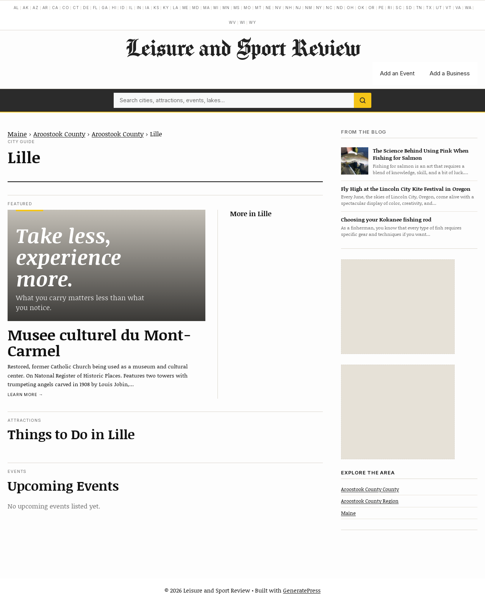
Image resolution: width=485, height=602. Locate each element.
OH (350, 7)
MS (236, 7)
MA (206, 7)
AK (26, 7)
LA (175, 7)
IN (139, 7)
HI (114, 7)
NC (329, 7)
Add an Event (397, 73)
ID (122, 7)
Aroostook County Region (370, 501)
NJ (298, 7)
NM (308, 7)
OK (361, 7)
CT (76, 7)
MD (195, 7)
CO (65, 7)
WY (252, 22)
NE (269, 7)
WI (243, 22)
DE (86, 7)
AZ (36, 7)
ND (339, 7)
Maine (17, 133)
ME (185, 7)
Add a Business (450, 73)
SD (409, 7)
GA (105, 7)
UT (439, 7)
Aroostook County (59, 133)
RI (390, 7)
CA (55, 7)
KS (156, 7)
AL (16, 7)
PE (381, 7)
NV (278, 7)
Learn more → (25, 394)
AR (45, 7)
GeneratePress (302, 590)
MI (216, 7)
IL (131, 7)
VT (449, 7)
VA (458, 7)
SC (399, 7)
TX (429, 7)
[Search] (362, 100)
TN (419, 7)
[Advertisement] (398, 306)
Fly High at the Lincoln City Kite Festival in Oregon (406, 189)
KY (166, 7)
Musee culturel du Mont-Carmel (99, 342)
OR (371, 7)
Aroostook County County (370, 489)
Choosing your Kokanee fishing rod (386, 219)
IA (147, 7)
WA (468, 7)
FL (95, 7)
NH (288, 7)
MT (258, 7)
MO (247, 7)
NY (319, 7)
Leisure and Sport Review (242, 47)
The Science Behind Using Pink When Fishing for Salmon (421, 154)
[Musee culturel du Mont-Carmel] (106, 265)
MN (226, 7)
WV (232, 22)
